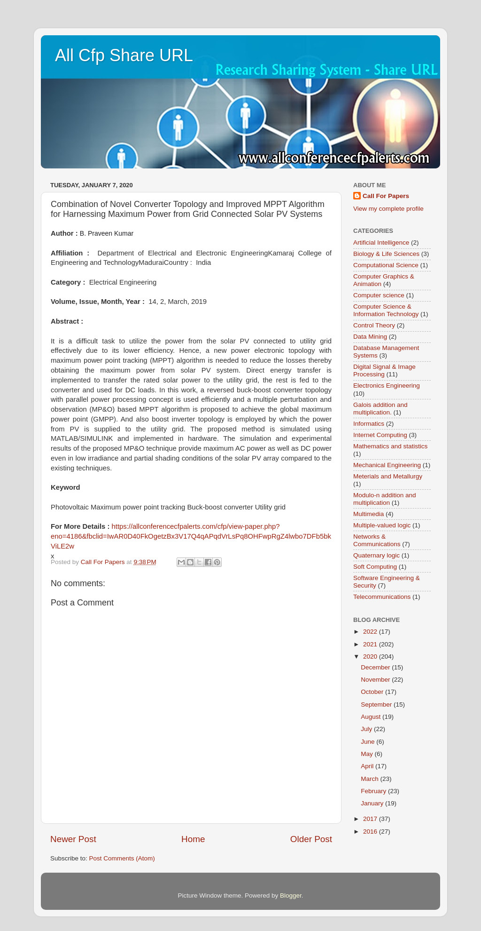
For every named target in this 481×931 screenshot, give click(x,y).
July (367, 728)
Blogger (291, 895)
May (367, 753)
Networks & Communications (377, 540)
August (371, 716)
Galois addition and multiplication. (380, 408)
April (368, 766)
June (368, 741)
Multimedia (368, 513)
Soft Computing (375, 566)
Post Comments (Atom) (122, 858)
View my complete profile (388, 208)
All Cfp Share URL (124, 55)
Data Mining (370, 336)
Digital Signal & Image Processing (384, 370)
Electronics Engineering (386, 385)
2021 (371, 644)
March (370, 778)
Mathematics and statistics (390, 446)
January (373, 803)
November (376, 679)
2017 (371, 818)
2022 (371, 631)
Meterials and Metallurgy (387, 476)
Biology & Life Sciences (386, 253)
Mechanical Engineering (387, 465)
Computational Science (386, 265)
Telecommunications (382, 596)
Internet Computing (380, 434)
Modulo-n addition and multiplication (384, 499)
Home (193, 839)
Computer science (378, 295)
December (376, 667)
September (377, 704)
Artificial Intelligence (381, 242)
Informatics (368, 423)
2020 (371, 656)
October (373, 691)
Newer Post (73, 839)
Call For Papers (386, 195)
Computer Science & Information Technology (386, 310)
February (374, 791)
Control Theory (374, 325)
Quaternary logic (376, 555)
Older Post (311, 839)
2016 (371, 831)
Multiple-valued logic (382, 525)
